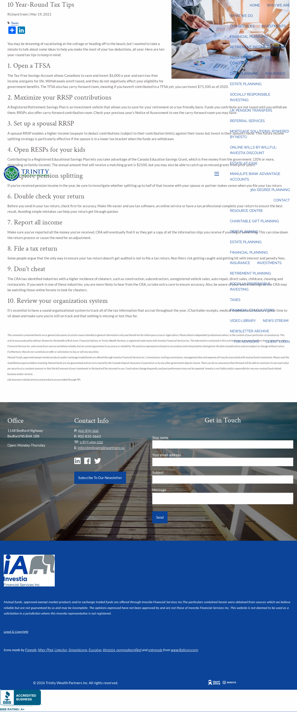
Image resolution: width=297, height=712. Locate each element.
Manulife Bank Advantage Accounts (255, 176)
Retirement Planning (250, 273)
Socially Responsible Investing (250, 97)
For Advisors (246, 342)
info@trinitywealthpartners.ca (101, 448)
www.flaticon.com (184, 650)
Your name (176, 437)
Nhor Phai (45, 650)
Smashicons (77, 650)
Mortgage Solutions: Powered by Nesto (259, 134)
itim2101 (109, 650)
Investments (273, 26)
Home (255, 5)
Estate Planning (245, 84)
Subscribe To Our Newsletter (100, 478)
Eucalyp (95, 650)
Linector (61, 650)
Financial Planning (249, 37)
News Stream (275, 321)
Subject (174, 472)
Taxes (235, 300)
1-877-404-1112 (91, 442)
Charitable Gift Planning (254, 221)
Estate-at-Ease (244, 163)
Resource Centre (246, 211)
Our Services (242, 26)
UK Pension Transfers (251, 110)
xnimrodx (155, 650)
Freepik (30, 650)
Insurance (275, 73)
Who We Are (278, 5)
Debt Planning (244, 73)
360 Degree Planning (270, 190)
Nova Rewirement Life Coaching (251, 60)
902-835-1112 (88, 431)
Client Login (278, 342)
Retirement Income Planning (258, 47)
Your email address (182, 455)
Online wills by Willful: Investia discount (253, 150)
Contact (282, 200)
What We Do (241, 16)
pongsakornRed (128, 650)
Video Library (243, 321)
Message (175, 490)
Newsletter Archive (249, 331)
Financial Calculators (252, 310)
